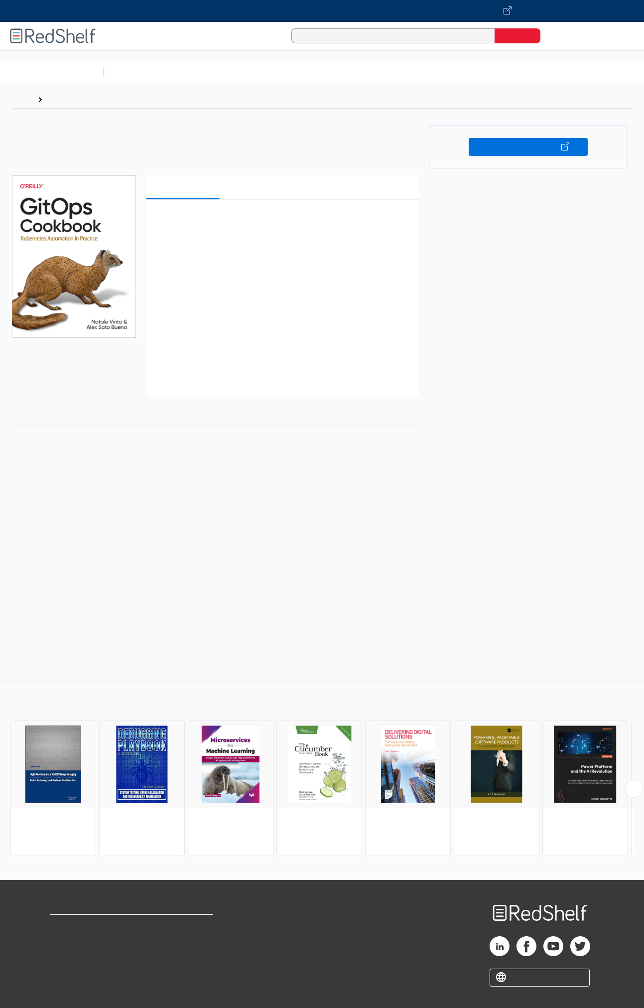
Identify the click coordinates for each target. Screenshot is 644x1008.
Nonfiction (603, 71)
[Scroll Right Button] (634, 789)
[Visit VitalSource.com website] (322, 11)
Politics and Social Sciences (490, 71)
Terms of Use (185, 926)
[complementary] (322, 770)
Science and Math (195, 71)
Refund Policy (185, 942)
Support (65, 942)
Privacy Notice (77, 958)
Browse (61, 99)
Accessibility (183, 958)
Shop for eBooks (82, 926)
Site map (66, 974)
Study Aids (134, 71)
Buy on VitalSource (528, 147)
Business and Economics (386, 71)
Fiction (563, 71)
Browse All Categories (52, 71)
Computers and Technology (284, 71)
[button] (284, 222)
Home (22, 99)
